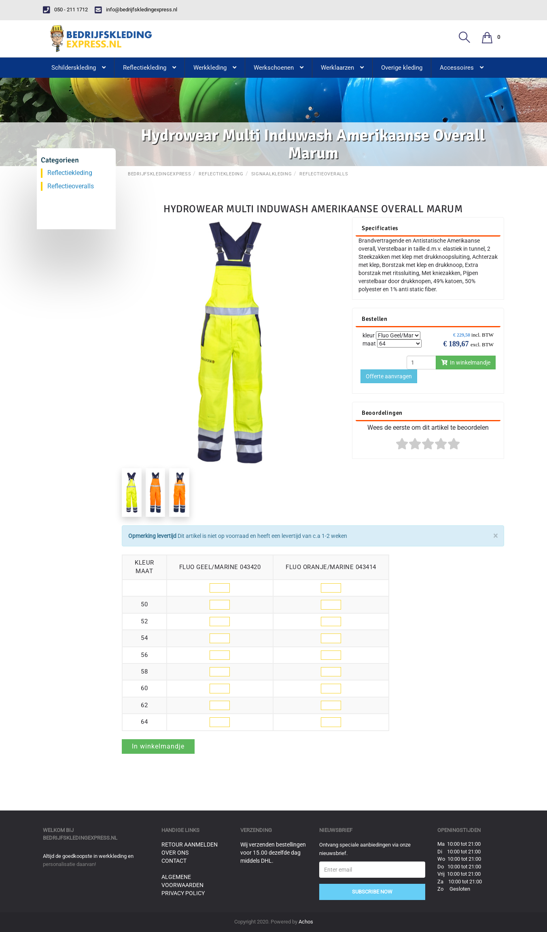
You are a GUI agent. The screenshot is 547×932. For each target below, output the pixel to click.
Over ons (175, 852)
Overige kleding (401, 67)
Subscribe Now (372, 892)
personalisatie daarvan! (69, 864)
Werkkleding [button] (214, 67)
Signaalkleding (271, 174)
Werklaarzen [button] (342, 67)
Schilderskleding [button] (78, 67)
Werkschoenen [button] (278, 67)
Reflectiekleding (221, 174)
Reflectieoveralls (323, 174)
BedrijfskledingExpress (159, 174)
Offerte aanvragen (389, 376)
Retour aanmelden (189, 844)
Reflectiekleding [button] (149, 67)
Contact (174, 860)
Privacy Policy (183, 893)
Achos (306, 922)
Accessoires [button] (461, 67)
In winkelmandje (465, 362)
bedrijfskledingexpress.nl (80, 838)
